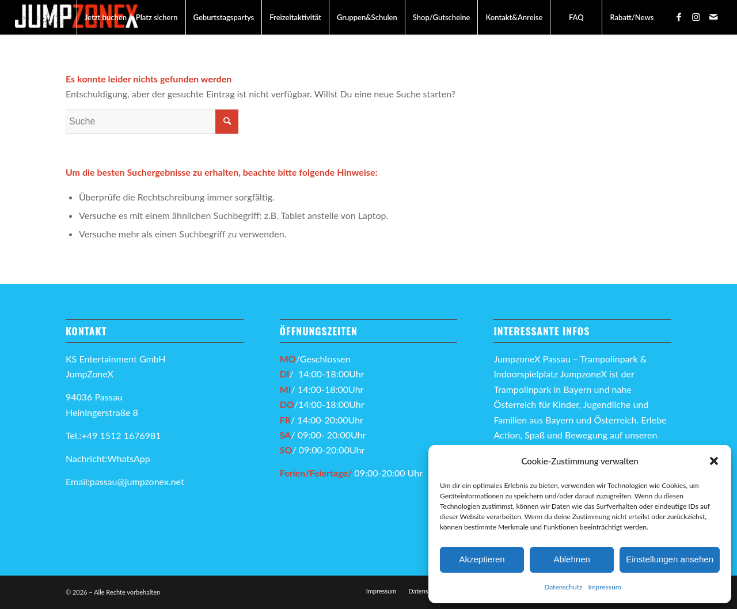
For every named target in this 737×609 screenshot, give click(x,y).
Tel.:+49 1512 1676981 (115, 435)
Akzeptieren (481, 559)
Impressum (604, 586)
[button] (714, 461)
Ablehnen (571, 559)
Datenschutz (563, 586)
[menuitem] (131, 17)
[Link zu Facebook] (678, 16)
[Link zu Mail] (713, 16)
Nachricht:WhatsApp (108, 458)
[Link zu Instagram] (696, 16)
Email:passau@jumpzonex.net (125, 481)
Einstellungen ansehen (669, 559)
